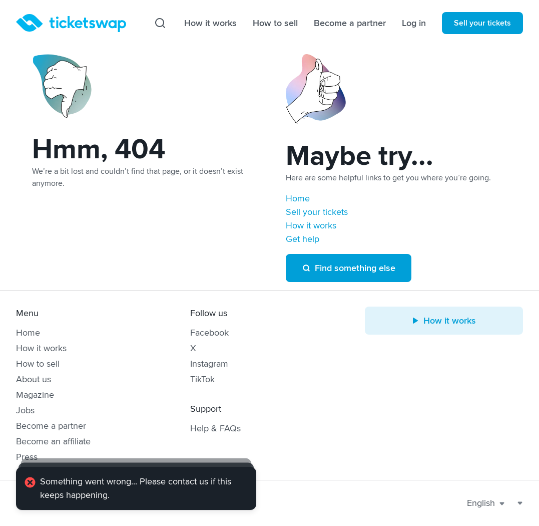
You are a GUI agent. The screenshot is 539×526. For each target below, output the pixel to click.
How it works (210, 23)
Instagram (209, 363)
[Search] (160, 23)
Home (298, 198)
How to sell (275, 23)
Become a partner (350, 23)
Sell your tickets (482, 23)
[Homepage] (71, 23)
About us (33, 379)
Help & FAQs (215, 428)
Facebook (209, 332)
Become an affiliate (53, 441)
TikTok (202, 379)
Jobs (25, 410)
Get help (302, 238)
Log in (414, 23)
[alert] (136, 488)
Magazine (35, 394)
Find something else (348, 268)
